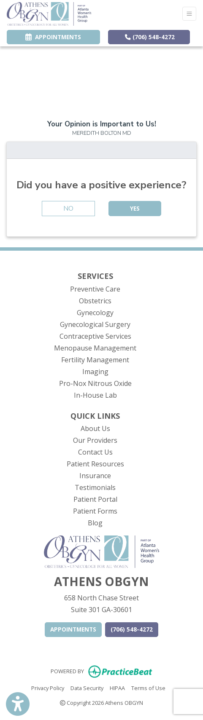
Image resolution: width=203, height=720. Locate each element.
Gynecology (95, 312)
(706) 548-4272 (150, 37)
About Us (95, 428)
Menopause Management (95, 348)
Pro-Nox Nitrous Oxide (95, 383)
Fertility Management (95, 359)
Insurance (95, 475)
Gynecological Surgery (95, 324)
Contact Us (95, 452)
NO (68, 208)
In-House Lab (95, 395)
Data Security (86, 687)
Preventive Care (95, 289)
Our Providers (95, 440)
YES (135, 208)
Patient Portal (95, 499)
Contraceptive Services (95, 336)
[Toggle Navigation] (189, 14)
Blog (95, 522)
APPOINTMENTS (73, 629)
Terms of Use (148, 687)
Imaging (95, 371)
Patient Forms (95, 511)
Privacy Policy (47, 687)
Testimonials (95, 487)
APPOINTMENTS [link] (53, 37)
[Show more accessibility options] (17, 704)
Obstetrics (95, 300)
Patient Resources (95, 463)
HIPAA (117, 687)
